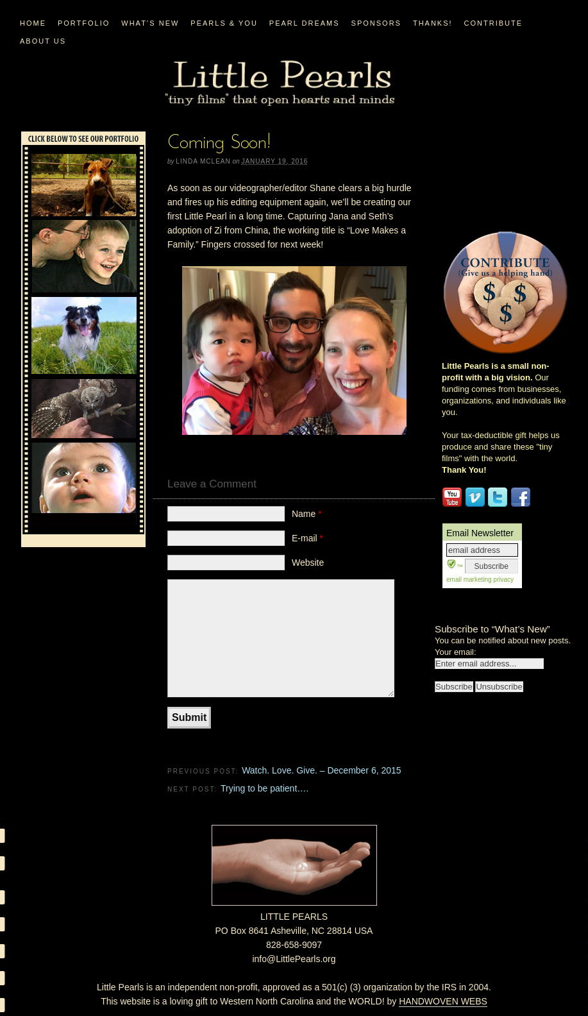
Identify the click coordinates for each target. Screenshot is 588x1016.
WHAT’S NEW (150, 23)
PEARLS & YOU (224, 23)
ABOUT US (43, 41)
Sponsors (376, 23)
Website (308, 562)
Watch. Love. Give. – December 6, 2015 (321, 770)
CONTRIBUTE (493, 23)
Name (307, 514)
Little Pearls (279, 83)
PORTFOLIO (84, 23)
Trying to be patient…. (264, 788)
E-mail (307, 538)
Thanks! (433, 23)
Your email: (455, 652)
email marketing (469, 579)
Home (33, 23)
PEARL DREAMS (304, 23)
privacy (503, 579)
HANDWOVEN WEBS (443, 1001)
